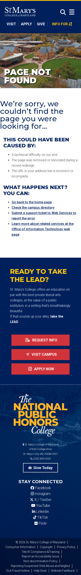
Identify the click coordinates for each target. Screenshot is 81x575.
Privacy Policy (66, 547)
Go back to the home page (32, 202)
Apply (26, 24)
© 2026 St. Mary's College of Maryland (40, 542)
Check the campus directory (33, 208)
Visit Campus (40, 354)
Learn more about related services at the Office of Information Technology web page (43, 229)
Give (41, 24)
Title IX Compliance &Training (40, 551)
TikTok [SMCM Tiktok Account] (40, 517)
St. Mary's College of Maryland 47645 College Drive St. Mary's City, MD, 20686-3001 (41, 449)
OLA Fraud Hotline (17, 570)
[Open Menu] (71, 12)
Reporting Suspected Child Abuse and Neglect (40, 566)
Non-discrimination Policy (40, 561)
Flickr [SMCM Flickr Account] (40, 523)
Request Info (40, 340)
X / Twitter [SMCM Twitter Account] (40, 500)
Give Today (40, 468)
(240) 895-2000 (41, 458)
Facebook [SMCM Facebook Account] (41, 488)
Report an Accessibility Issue (40, 556)
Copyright (46, 547)
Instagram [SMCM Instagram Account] (40, 494)
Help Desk (40, 570)
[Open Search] (62, 12)
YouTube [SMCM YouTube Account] (40, 505)
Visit (11, 24)
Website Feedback (63, 570)
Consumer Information (20, 547)
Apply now (40, 369)
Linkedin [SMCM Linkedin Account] (40, 511)
